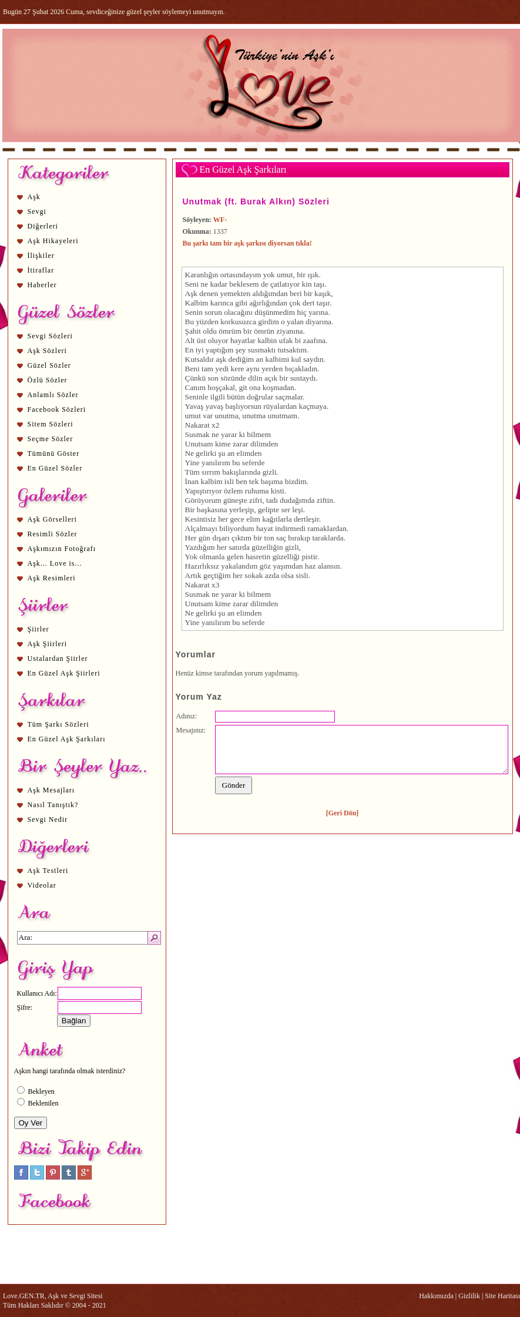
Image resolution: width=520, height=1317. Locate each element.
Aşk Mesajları (51, 790)
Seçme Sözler (50, 439)
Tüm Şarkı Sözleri (58, 724)
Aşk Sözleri (47, 351)
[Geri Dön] (342, 813)
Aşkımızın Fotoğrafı (62, 549)
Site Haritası (502, 1296)
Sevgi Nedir (48, 819)
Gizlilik (469, 1296)
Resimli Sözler (53, 534)
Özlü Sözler (48, 380)
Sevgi (37, 211)
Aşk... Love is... (55, 563)
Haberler (42, 285)
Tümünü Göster (54, 453)
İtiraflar (41, 270)
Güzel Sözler (49, 365)
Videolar (42, 885)
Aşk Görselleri (52, 519)
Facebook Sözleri (57, 409)
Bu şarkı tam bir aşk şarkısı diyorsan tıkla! (247, 243)
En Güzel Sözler (55, 468)
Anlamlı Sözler (53, 395)
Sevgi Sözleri (50, 336)
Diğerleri (43, 226)
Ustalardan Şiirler (58, 658)
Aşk (34, 197)
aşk (221, 359)
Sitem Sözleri (50, 424)
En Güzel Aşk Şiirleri (64, 673)
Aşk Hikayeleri (53, 241)
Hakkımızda (436, 1296)
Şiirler (38, 629)
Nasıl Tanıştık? (53, 805)
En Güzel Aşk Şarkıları (67, 739)
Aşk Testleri (48, 870)
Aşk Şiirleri (48, 644)
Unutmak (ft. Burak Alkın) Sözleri (256, 201)
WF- (220, 220)
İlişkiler (41, 255)
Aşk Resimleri (52, 578)
